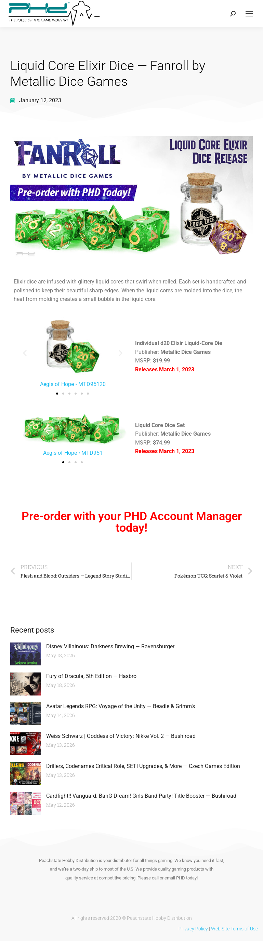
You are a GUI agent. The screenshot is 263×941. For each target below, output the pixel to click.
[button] (25, 353)
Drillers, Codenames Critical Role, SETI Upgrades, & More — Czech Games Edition (143, 766)
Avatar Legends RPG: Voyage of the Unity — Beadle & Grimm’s (120, 706)
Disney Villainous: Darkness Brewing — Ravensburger (110, 646)
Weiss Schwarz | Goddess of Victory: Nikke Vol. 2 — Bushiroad (121, 736)
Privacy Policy (193, 928)
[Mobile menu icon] (249, 14)
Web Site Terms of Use (234, 928)
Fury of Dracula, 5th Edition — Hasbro (91, 676)
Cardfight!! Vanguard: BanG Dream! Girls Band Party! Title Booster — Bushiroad (141, 796)
